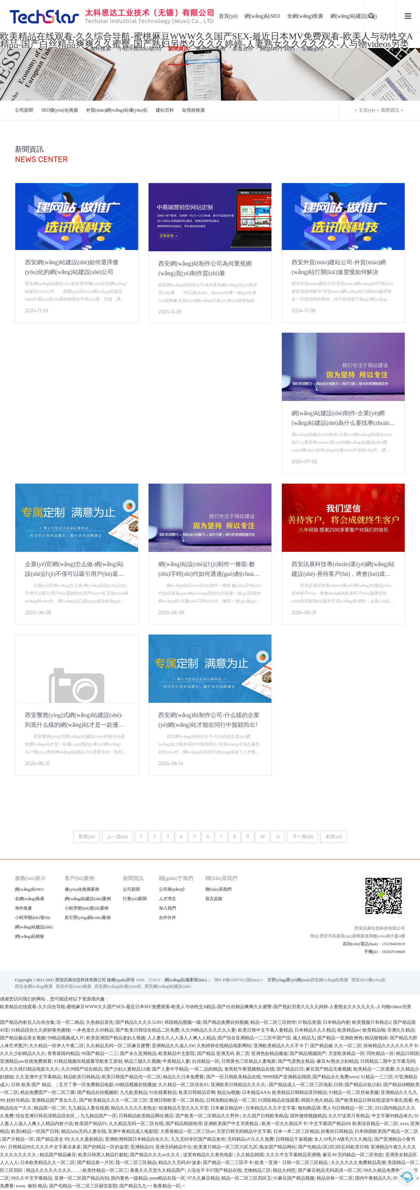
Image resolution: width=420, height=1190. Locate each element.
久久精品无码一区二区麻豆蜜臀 (118, 1045)
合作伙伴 (167, 917)
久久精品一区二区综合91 (183, 1084)
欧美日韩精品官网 (197, 1092)
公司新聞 (24, 110)
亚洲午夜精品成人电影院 (133, 1131)
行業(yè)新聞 (135, 898)
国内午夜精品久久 (373, 1178)
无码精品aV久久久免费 (250, 1139)
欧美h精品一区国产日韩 (35, 1131)
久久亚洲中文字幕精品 (38, 1076)
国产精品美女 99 (52, 1139)
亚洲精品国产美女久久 (54, 1100)
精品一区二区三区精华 (273, 1022)
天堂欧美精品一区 (346, 1053)
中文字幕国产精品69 (329, 1123)
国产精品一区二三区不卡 (228, 1162)
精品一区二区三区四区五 (246, 1178)
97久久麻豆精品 (203, 1178)
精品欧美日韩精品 (81, 1076)
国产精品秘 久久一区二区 (335, 1045)
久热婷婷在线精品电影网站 (224, 1045)
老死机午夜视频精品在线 (249, 1069)
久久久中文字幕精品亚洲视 (293, 1154)
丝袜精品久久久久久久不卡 (390, 1045)
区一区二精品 (70, 1022)
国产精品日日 (290, 1069)
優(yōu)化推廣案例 (82, 889)
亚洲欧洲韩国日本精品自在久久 (137, 1139)
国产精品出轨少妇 (363, 1084)
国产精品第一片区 (95, 1162)
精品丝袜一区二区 (335, 1178)
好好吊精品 (18, 1100)
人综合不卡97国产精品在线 (214, 1170)
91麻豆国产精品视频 (293, 1178)
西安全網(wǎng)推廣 (34, 986)
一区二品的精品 (206, 1069)
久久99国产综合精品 (81, 1069)
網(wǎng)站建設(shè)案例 (88, 898)
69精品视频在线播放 (135, 1084)
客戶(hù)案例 (211, 48)
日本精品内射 (336, 1022)
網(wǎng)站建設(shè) (353, 16)
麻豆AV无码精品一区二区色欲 (352, 1154)
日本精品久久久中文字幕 (270, 1108)
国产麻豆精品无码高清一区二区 (329, 1170)
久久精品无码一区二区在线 (136, 1123)
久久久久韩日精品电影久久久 (29, 1069)
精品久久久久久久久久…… (53, 1170)
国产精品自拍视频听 (97, 1092)
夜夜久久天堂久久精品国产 (157, 1170)
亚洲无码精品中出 (173, 1147)
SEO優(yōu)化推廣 (59, 110)
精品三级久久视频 (142, 1061)
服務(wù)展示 (30, 878)
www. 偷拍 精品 (31, 1186)
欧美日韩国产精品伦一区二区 (131, 1076)
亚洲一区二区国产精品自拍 (81, 1178)
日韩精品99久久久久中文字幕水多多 (44, 1147)
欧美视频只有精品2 (371, 1022)
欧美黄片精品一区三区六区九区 (225, 1147)
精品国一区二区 (50, 1108)
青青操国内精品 (63, 1053)
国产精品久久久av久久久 (155, 1154)
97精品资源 (309, 1022)
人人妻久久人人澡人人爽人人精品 (181, 1037)
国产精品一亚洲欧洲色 (340, 1037)
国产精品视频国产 (308, 1053)
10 (262, 836)
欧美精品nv (348, 1030)
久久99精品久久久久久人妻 (208, 1030)
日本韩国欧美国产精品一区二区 (386, 1131)
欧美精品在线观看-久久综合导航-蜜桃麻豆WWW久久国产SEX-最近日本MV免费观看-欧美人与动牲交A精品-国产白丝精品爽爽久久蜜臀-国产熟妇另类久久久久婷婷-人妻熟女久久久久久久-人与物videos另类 (205, 1006)
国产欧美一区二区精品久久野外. (208, 1115)
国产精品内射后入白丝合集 (27, 1022)
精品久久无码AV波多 (179, 1162)
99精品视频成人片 (65, 1037)
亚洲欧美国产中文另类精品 (232, 1123)
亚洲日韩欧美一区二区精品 (176, 1100)
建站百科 (165, 110)
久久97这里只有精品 (348, 1115)
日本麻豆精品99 (227, 1108)
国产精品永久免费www (335, 1076)
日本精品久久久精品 (315, 1030)
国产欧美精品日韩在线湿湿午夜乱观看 (374, 1100)
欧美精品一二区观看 (373, 1069)
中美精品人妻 (176, 1061)
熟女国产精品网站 (277, 1147)
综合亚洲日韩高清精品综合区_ (47, 1115)
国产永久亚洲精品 (138, 1053)
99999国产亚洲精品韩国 (286, 1076)
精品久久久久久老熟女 (133, 1108)
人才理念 (167, 898)
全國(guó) (312, 48)
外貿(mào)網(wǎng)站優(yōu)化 (117, 110)
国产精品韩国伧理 (183, 1123)
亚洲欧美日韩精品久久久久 (238, 1084)
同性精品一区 (380, 1053)
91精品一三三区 (377, 1076)
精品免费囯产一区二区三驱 (47, 1092)
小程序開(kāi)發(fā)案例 (86, 908)
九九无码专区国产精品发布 (198, 1139)
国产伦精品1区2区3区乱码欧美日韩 (333, 1147)
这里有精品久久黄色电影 (208, 1154)
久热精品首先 (99, 1022)
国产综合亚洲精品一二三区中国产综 (253, 1037)
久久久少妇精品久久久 (23, 1053)
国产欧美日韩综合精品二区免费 (147, 1030)
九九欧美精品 (133, 1092)
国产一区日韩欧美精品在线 (233, 1076)
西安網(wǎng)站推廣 (329, 979)
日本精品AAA (256, 1092)
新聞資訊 (178, 48)
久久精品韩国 (250, 1154)
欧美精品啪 (373, 1030)
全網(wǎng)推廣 (305, 16)
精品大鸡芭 (284, 1170)
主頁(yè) (367, 110)
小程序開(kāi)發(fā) (139, 48)
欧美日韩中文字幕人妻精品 (265, 1030)
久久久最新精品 (87, 1139)
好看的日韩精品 (337, 1131)
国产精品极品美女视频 (23, 1037)
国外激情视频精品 (308, 1115)
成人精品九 (304, 1037)
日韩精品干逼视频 (294, 1139)
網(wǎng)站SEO (262, 16)
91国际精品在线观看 (278, 1100)
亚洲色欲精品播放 (269, 1053)
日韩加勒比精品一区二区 (231, 1100)
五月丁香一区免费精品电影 (86, 1084)
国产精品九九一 (135, 1186)
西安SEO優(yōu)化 (368, 979)
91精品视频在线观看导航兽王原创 (88, 1061)
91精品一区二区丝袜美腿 (354, 1092)
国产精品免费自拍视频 (225, 1022)
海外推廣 (100, 48)
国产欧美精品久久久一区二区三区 (113, 1100)
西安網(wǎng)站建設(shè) (168, 986)
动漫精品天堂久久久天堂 (183, 1108)
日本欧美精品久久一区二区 (47, 1162)
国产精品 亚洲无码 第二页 (223, 1053)
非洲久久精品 (400, 1030)
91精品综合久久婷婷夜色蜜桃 (40, 1030)
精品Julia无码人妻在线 (83, 1131)
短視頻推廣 (193, 110)
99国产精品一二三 (100, 1053)
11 (278, 836)
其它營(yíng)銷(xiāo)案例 (88, 917)
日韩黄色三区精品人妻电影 (248, 1061)
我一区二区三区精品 (135, 1162)
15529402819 (393, 943)
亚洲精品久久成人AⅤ (173, 1045)
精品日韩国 (407, 1053)
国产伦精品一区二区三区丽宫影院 (83, 1186)
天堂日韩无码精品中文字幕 (244, 1131)
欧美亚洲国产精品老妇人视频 (115, 1037)
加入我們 (167, 908)
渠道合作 (242, 48)
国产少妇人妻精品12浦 (127, 1069)
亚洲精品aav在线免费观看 (26, 1061)
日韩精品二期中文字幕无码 (387, 1061)
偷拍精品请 (309, 1108)
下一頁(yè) (302, 836)
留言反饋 (213, 898)
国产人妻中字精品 (170, 1069)
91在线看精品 (163, 1092)
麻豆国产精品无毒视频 (328, 1069)
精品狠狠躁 (376, 1037)
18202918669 (393, 951)
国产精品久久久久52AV (138, 1022)
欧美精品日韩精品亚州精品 (299, 1092)
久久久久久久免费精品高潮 (358, 1162)
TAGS (155, 979)
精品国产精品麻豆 (58, 1154)
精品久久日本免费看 (183, 1076)
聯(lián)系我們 (221, 878)
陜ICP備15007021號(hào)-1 (239, 979)
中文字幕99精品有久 (392, 1115)
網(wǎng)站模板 (29, 936)
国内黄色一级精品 (129, 1178)
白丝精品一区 (205, 1061)
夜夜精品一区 (166, 1186)
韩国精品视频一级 (182, 1022)
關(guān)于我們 (277, 48)
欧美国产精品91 (91, 1123)
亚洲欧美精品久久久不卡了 (281, 1045)
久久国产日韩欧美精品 (265, 1115)
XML (141, 979)
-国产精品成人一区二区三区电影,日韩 (305, 1084)
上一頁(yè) (117, 836)
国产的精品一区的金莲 (105, 1147)
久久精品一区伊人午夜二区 (56, 1045)
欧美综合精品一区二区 (375, 1123)
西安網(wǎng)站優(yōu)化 (118, 986)
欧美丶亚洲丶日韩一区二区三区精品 (292, 1162)
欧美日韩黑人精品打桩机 (103, 1154)
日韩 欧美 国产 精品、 (34, 1084)
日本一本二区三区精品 (296, 1131)
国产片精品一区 (18, 1139)
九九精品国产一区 (98, 1115)
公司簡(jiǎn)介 (172, 889)
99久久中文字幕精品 (31, 1178)
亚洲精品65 (141, 1147)
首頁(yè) (228, 16)
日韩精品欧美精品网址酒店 (146, 1115)
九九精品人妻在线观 (88, 1108)
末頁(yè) (333, 836)
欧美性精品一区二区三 (105, 1170)
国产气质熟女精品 (296, 1061)
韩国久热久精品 (317, 1100)
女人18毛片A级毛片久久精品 (343, 1139)
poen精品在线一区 (167, 1178)
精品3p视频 (228, 1092)
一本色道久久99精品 (92, 1030)
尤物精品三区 (257, 1170)
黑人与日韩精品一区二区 (347, 1108)
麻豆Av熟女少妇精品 (337, 1061)
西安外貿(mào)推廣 (73, 986)
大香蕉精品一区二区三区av (187, 1131)
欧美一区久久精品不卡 (284, 1123)
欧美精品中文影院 (176, 1053)
